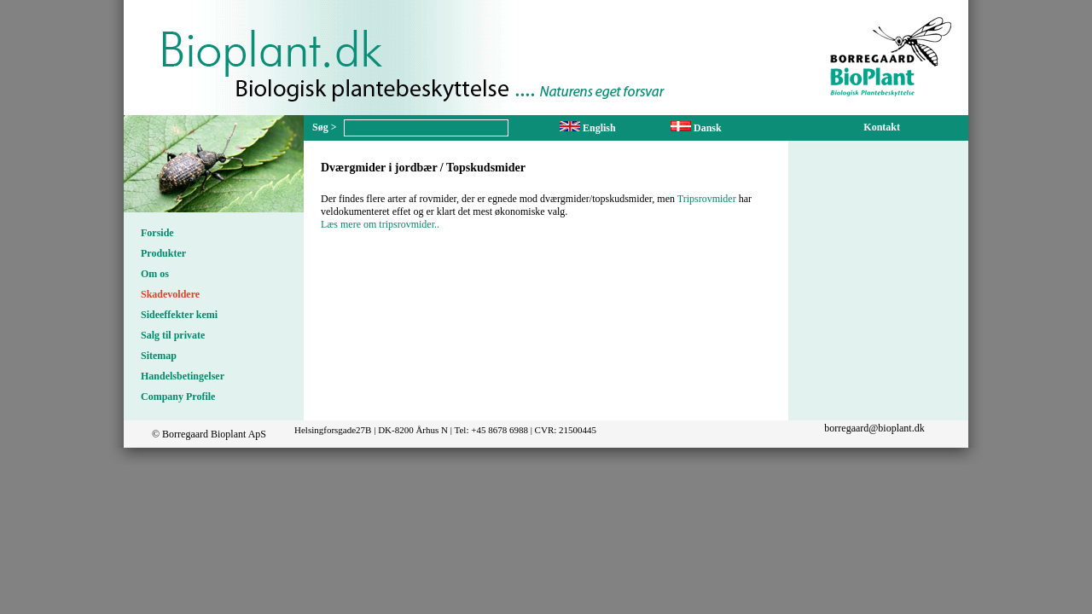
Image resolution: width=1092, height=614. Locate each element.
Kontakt (881, 127)
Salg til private (173, 335)
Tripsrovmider (706, 199)
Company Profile (178, 397)
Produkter (163, 253)
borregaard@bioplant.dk (874, 428)
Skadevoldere (170, 294)
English (588, 128)
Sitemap (159, 356)
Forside (157, 233)
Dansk (696, 128)
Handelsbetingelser (182, 376)
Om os (155, 274)
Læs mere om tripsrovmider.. (380, 224)
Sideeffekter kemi (179, 315)
